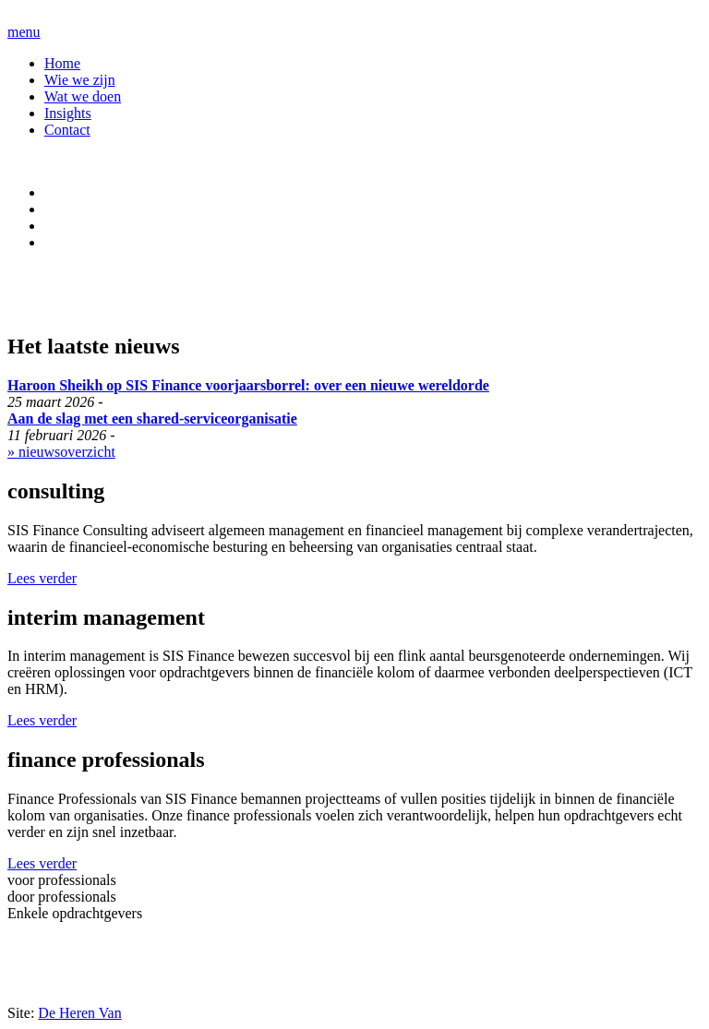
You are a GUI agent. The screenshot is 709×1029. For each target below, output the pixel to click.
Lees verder (42, 578)
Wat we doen (82, 96)
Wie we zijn (79, 80)
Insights (67, 113)
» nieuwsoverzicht (61, 452)
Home (62, 63)
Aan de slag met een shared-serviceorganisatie (152, 418)
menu (24, 32)
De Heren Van (79, 1013)
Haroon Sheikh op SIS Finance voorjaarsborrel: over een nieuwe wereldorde (248, 385)
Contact (67, 130)
